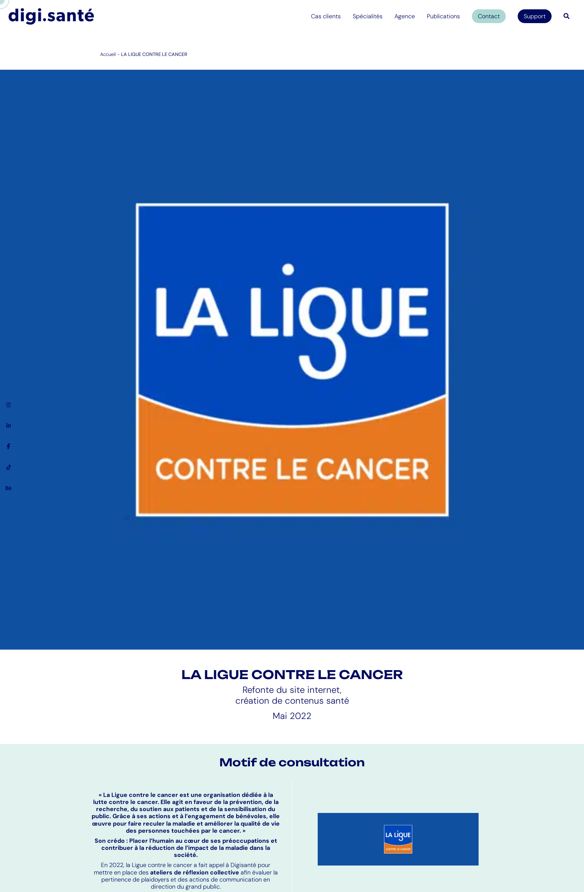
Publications (443, 16)
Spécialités (368, 16)
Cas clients (326, 16)
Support (535, 16)
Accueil (108, 54)
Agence (404, 16)
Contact (489, 16)
